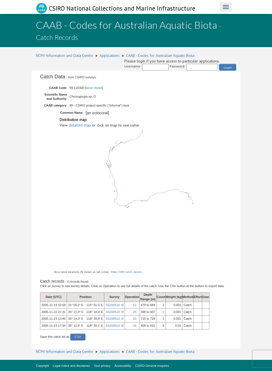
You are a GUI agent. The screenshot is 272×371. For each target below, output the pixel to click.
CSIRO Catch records (129, 272)
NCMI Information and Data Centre (64, 55)
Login (228, 67)
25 (134, 312)
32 (134, 318)
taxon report (94, 87)
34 (134, 325)
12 (134, 305)
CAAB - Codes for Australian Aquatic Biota (160, 55)
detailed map (80, 125)
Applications (110, 55)
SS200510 (112, 305)
